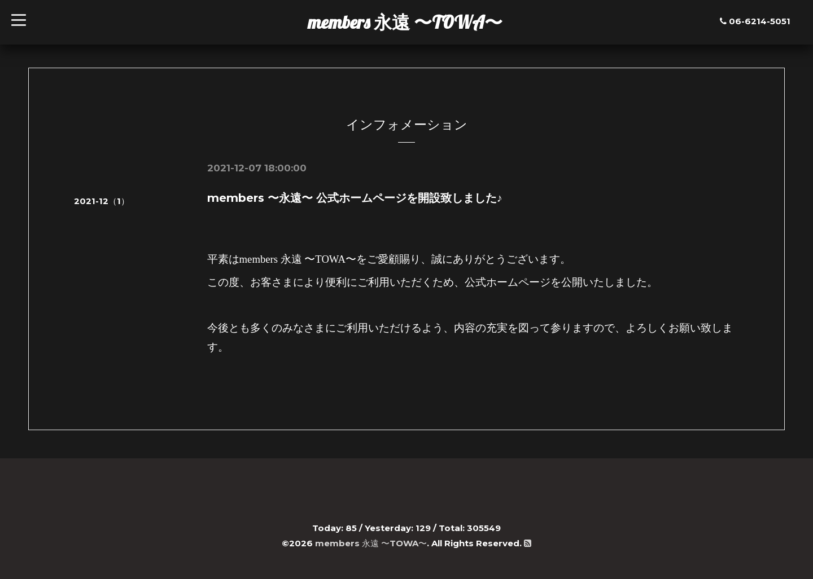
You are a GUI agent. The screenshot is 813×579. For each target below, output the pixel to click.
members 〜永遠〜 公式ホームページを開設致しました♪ (354, 198)
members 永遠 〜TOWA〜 (405, 22)
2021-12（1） (101, 201)
